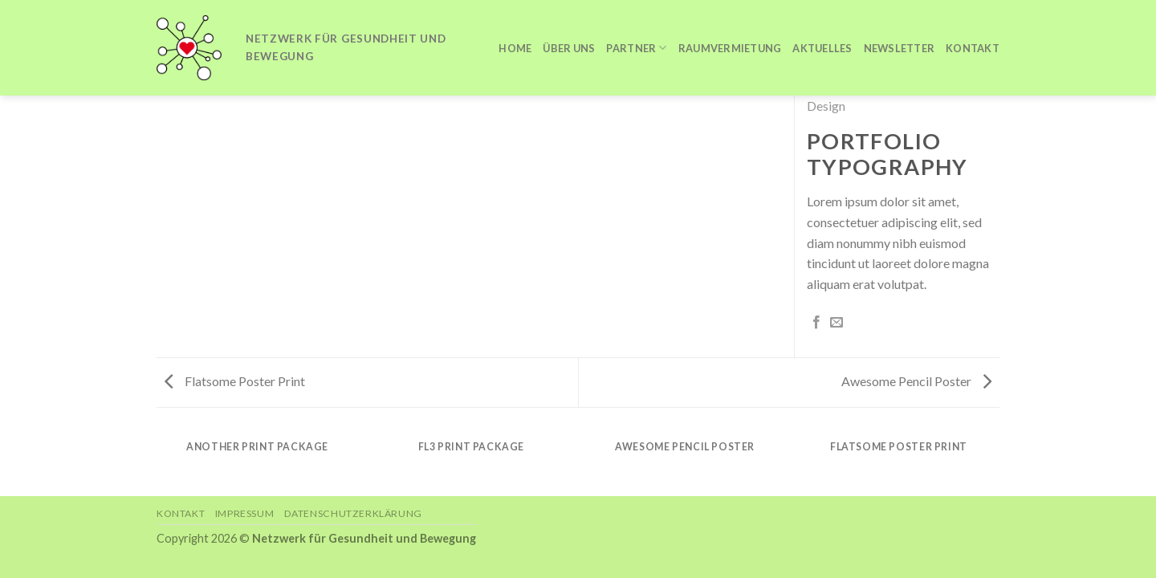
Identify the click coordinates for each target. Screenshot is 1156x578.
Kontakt (972, 48)
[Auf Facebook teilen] (816, 322)
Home (515, 48)
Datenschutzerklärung (353, 513)
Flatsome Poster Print (235, 381)
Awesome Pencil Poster (916, 381)
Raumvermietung (730, 48)
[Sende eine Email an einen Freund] (836, 322)
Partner (636, 47)
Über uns (569, 48)
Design (826, 105)
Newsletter (899, 48)
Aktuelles (822, 48)
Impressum (245, 513)
